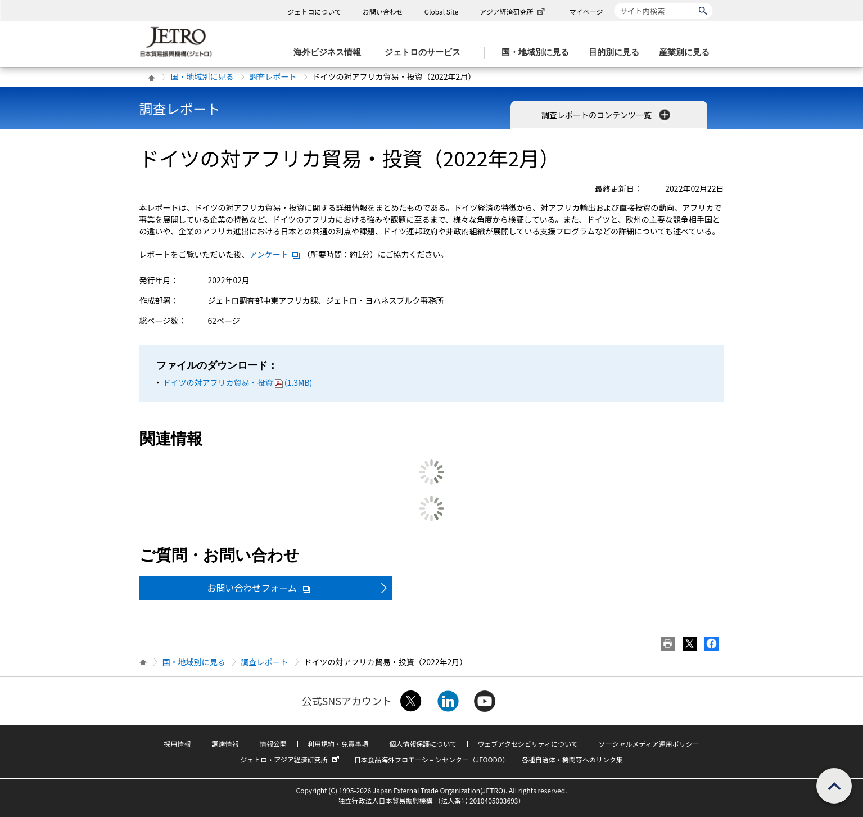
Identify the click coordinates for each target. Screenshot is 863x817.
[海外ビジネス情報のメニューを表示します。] (330, 52)
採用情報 (177, 743)
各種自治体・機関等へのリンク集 (572, 759)
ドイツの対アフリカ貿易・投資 (238, 382)
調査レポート (273, 76)
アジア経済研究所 (513, 11)
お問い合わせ (383, 11)
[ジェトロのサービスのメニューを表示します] (426, 52)
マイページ (586, 11)
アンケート (275, 254)
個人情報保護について (423, 743)
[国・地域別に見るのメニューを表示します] (538, 52)
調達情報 (225, 743)
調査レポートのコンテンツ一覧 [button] (606, 114)
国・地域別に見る (202, 76)
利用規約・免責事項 (338, 743)
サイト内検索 (614, 2)
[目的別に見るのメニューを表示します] (617, 52)
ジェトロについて (314, 11)
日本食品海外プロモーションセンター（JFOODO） (431, 759)
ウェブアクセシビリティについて (527, 743)
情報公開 (273, 743)
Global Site (441, 11)
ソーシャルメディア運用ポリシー (649, 743)
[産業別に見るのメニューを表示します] (687, 52)
